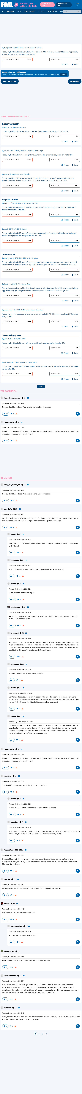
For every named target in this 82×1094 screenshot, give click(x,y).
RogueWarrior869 (11, 850)
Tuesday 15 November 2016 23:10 (20, 932)
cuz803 (7, 904)
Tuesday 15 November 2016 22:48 (20, 670)
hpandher (8, 776)
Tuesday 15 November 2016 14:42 (13, 909)
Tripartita (8, 1008)
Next (41, 386)
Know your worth (10, 124)
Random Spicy (29, 11)
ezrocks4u (8, 509)
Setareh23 (15, 633)
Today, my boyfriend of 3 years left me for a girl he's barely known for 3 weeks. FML (33, 343)
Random (10, 11)
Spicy (19, 11)
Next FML (74, 82)
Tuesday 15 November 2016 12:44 (13, 428)
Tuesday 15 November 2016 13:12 (19, 566)
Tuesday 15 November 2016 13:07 (20, 540)
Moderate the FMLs (62, 4)
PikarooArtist (9, 422)
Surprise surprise (10, 200)
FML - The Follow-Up (55, 11)
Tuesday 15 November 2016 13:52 (13, 885)
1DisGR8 (7, 879)
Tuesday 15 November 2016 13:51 (12, 855)
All (3, 11)
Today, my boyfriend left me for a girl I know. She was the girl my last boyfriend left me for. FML (37, 155)
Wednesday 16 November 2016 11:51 (20, 693)
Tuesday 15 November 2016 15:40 (13, 1013)
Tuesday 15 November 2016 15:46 (20, 612)
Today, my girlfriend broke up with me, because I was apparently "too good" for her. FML (35, 132)
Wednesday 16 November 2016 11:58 (21, 722)
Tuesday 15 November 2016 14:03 (20, 827)
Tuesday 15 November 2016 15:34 (13, 981)
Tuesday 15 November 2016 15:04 (13, 957)
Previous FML (9, 82)
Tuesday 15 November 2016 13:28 (20, 589)
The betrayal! (8, 255)
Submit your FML (46, 4)
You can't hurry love (11, 336)
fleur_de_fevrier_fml (12, 398)
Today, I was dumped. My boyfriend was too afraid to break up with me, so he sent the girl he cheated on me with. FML (40, 368)
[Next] (46, 1034)
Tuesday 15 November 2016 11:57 (12, 514)
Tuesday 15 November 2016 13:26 (20, 804)
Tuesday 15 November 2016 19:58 (20, 638)
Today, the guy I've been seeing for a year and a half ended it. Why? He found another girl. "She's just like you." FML (40, 315)
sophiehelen (15, 607)
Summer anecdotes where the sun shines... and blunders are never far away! (34, 74)
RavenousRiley (17, 926)
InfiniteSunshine (10, 976)
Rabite (13, 534)
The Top (41, 11)
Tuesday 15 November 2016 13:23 (13, 781)
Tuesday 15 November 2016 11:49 (13, 403)
